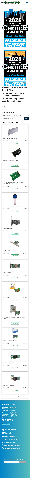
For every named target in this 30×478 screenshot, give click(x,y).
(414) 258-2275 (13, 414)
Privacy (8, 424)
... (2, 107)
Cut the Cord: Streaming (9, 439)
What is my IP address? (9, 442)
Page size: (20, 396)
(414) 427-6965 (13, 413)
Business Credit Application (10, 417)
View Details (15, 143)
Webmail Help (8, 436)
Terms (4, 424)
